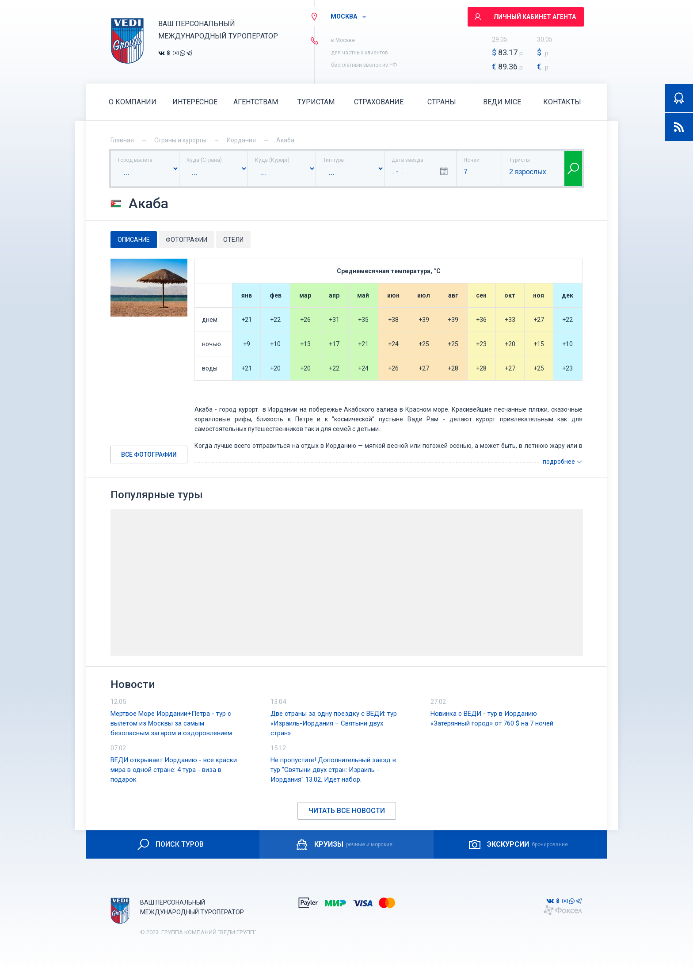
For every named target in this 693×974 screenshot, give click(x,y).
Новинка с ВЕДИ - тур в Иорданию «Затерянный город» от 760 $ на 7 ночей (491, 718)
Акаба (285, 140)
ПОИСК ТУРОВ (170, 844)
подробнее (563, 461)
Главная (122, 140)
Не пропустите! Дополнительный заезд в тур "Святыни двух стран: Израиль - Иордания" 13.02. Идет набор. (333, 769)
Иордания (241, 140)
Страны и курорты (180, 140)
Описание (134, 239)
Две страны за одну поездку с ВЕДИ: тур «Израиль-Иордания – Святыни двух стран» (333, 723)
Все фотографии (149, 454)
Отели (233, 239)
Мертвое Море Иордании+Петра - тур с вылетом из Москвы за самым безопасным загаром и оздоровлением (171, 723)
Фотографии (186, 239)
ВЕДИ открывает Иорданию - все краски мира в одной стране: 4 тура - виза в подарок (173, 769)
